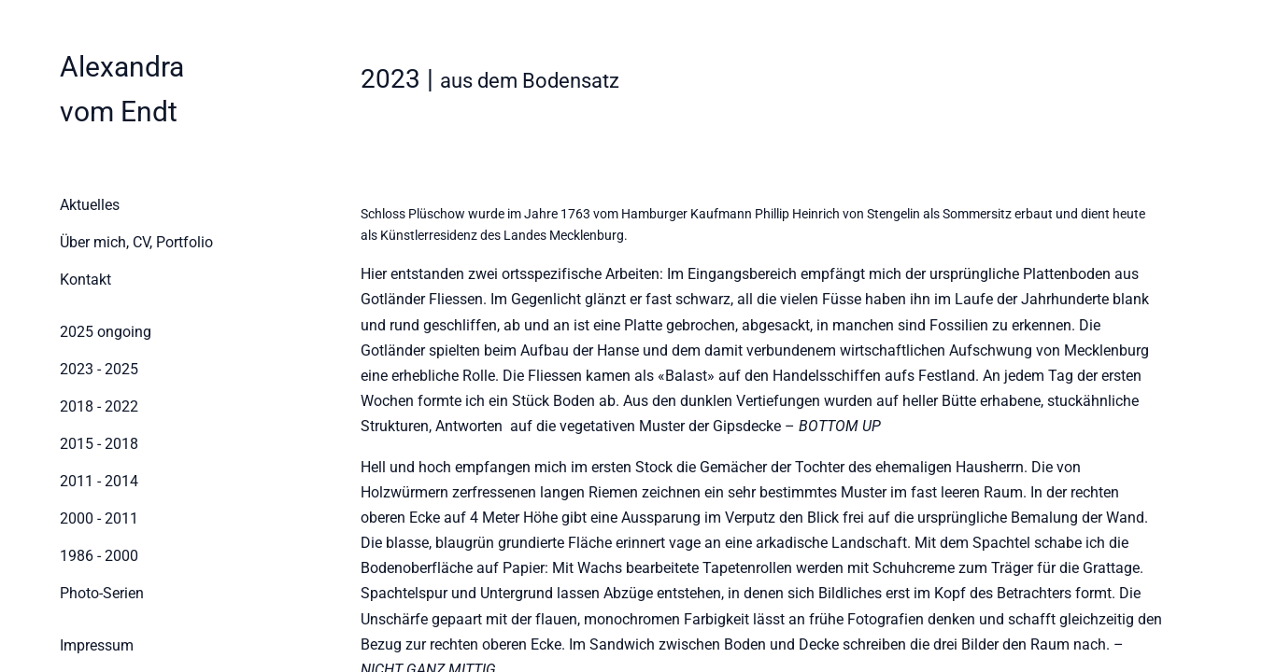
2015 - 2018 (99, 444)
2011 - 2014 (99, 481)
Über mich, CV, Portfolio (131, 242)
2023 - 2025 (99, 369)
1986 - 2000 (99, 556)
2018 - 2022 (99, 406)
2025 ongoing (105, 332)
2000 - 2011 (99, 518)
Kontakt (85, 279)
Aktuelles (90, 205)
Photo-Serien (102, 593)
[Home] (122, 89)
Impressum (97, 645)
